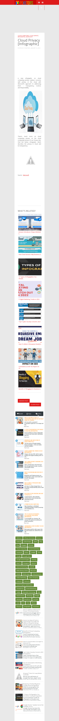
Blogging (23, 545)
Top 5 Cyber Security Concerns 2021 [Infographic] (33, 462)
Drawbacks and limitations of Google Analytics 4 (32, 440)
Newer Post (23, 401)
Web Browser (20, 595)
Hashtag (34, 559)
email (18, 603)
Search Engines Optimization (24, 585)
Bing (41, 541)
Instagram (26, 563)
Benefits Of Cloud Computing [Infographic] (31, 631)
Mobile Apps (26, 574)
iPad (28, 603)
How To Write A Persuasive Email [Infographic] (32, 483)
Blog (17, 545)
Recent (20, 414)
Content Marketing (34, 549)
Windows (19, 599)
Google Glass (27, 556)
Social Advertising (31, 588)
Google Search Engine (22, 559)
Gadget (33, 552)
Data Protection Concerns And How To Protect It (33, 494)
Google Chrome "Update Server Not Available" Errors (33, 705)
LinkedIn (32, 567)
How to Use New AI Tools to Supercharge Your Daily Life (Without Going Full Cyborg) (34, 419)
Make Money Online (22, 570)
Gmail (39, 552)
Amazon (39, 538)
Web (39, 592)
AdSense (19, 538)
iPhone (34, 603)
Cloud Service (34, 35)
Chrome (31, 545)
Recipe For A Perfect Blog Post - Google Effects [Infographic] (32, 684)
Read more (26, 426)
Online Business (37, 574)
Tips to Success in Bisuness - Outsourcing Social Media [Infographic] (32, 515)
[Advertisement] (37, 19)
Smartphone (20, 588)
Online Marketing (21, 577)
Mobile (18, 574)
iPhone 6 (18, 606)
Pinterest (19, 581)
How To (18, 563)
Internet (33, 563)
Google (18, 556)
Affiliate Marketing (29, 538)
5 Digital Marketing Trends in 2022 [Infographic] (33, 451)
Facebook (19, 552)
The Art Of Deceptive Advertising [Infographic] (32, 663)
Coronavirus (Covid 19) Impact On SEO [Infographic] (34, 526)
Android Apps (27, 541)
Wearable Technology (29, 592)
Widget (37, 595)
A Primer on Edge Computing (31, 504)
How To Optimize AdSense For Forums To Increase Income (31, 610)
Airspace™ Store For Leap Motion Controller (32, 674)
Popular (38, 414)
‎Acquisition (36, 606)
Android (18, 541)
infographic (21, 37)
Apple (35, 541)
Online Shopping (33, 577)
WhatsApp (30, 595)
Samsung (27, 581)
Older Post (35, 404)
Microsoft (29, 37)
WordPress (27, 599)
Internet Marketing (21, 567)
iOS (23, 603)
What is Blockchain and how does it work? (33, 472)
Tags (28, 414)
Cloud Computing (23, 35)
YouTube (35, 599)
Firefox (26, 552)
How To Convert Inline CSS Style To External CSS (33, 642)
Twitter (18, 592)
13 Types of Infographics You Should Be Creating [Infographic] (33, 430)
